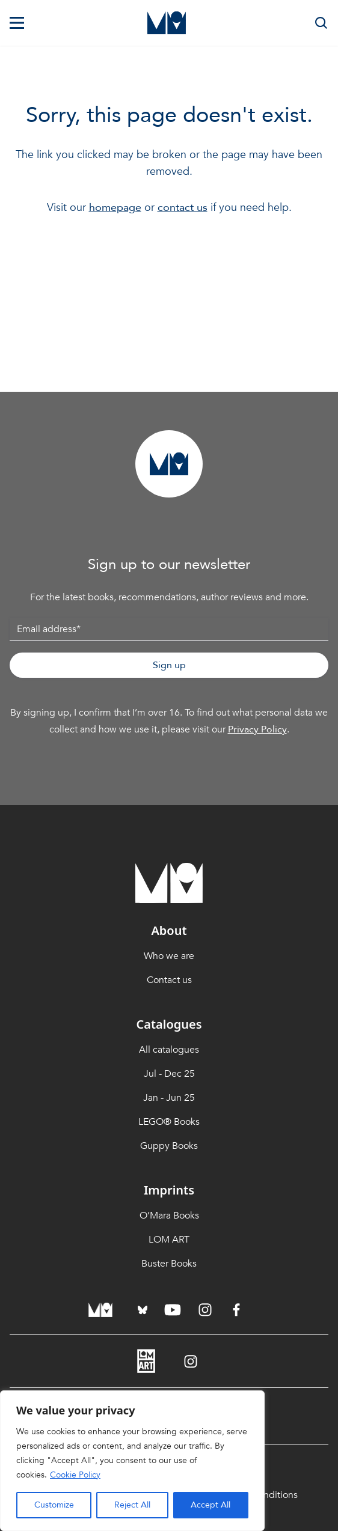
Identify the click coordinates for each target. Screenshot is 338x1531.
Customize (54, 1505)
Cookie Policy (75, 1475)
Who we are (169, 956)
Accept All (210, 1505)
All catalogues (169, 1049)
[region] (132, 1460)
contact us (182, 207)
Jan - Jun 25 (169, 1097)
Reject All (132, 1505)
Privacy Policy (257, 729)
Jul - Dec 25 (169, 1073)
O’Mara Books (169, 1215)
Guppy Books (169, 1145)
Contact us (169, 980)
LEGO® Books (169, 1121)
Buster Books (169, 1263)
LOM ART (169, 1239)
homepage (115, 207)
